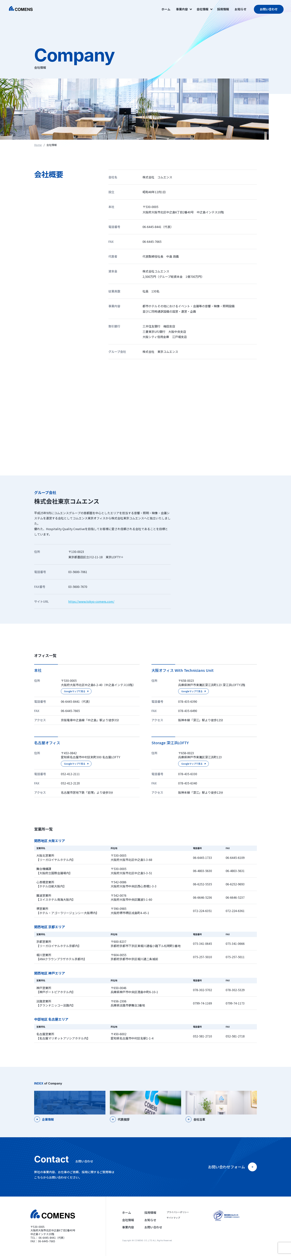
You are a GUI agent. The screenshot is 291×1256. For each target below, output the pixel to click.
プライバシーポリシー (178, 1212)
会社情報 (204, 9)
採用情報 (223, 9)
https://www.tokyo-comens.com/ (91, 601)
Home (38, 145)
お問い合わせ (269, 9)
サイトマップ (173, 1217)
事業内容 (183, 9)
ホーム (165, 9)
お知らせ (240, 9)
